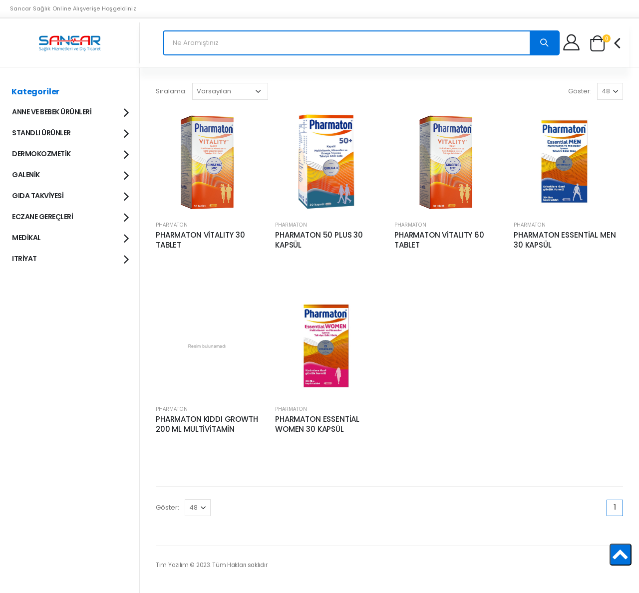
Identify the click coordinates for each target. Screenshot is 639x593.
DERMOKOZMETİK (70, 153)
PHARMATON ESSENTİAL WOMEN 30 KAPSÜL (317, 424)
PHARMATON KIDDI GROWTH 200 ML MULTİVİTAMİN (207, 424)
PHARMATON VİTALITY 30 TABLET (200, 240)
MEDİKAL (70, 237)
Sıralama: (171, 91)
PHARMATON (172, 224)
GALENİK (70, 174)
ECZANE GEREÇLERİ (70, 216)
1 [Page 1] (615, 507)
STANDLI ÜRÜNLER (70, 132)
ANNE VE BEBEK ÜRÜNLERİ (70, 111)
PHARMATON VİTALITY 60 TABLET (439, 240)
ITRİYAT (70, 258)
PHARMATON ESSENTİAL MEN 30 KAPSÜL (565, 240)
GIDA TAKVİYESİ (70, 195)
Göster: (580, 91)
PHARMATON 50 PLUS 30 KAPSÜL (319, 240)
